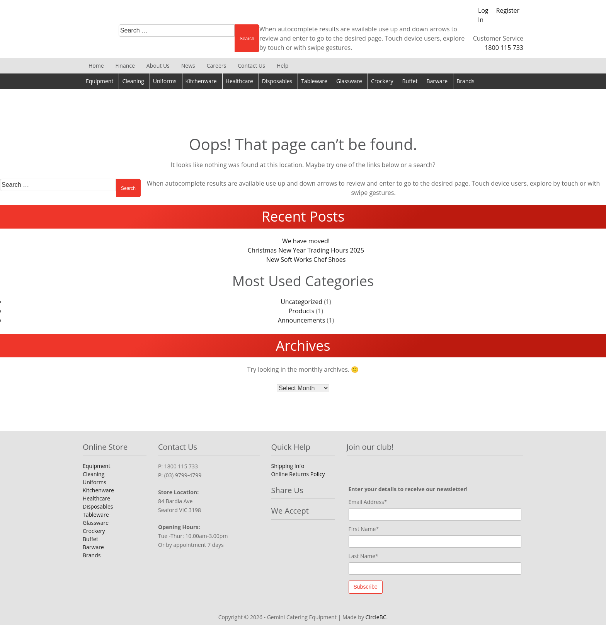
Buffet (410, 81)
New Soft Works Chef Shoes (306, 259)
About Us (158, 65)
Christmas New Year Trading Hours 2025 (306, 250)
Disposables (277, 81)
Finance (125, 65)
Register (507, 10)
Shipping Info (288, 466)
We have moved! (306, 241)
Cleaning (133, 81)
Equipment (99, 81)
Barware (437, 81)
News (188, 65)
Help (282, 65)
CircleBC (376, 617)
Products (301, 311)
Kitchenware (201, 81)
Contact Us (251, 65)
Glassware (349, 81)
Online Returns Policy (298, 474)
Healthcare (239, 81)
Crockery (382, 81)
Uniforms (165, 81)
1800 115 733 (504, 47)
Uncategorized (301, 301)
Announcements (301, 320)
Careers (216, 65)
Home (96, 65)
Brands (465, 81)
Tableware (314, 81)
